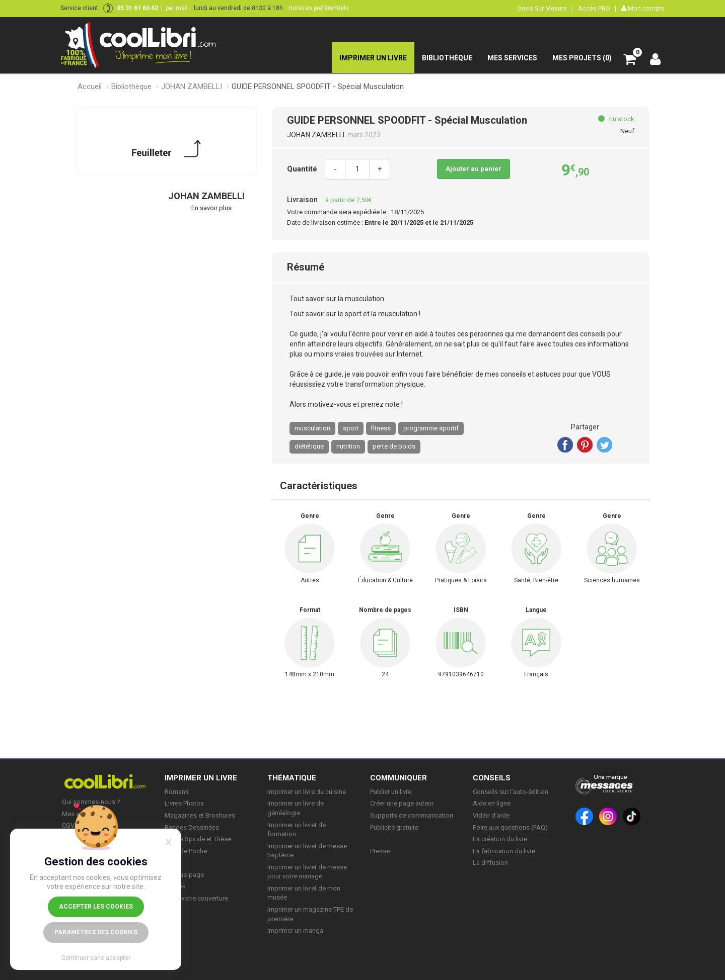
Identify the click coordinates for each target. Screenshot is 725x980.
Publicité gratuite (394, 827)
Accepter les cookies (96, 906)
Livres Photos (184, 803)
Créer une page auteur (401, 803)
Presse (380, 851)
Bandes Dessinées (192, 827)
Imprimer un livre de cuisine (306, 791)
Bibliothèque (131, 86)
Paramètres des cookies (95, 932)
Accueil (90, 86)
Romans (177, 791)
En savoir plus (211, 208)
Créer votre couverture (196, 898)
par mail (177, 8)
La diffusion (490, 862)
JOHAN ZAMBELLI (191, 86)
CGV (68, 825)
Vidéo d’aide (491, 815)
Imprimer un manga (295, 930)
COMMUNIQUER (398, 777)
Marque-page (184, 874)
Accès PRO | (597, 8)
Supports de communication (411, 815)
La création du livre (500, 839)
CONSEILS (492, 777)
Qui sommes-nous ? (91, 802)
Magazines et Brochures (200, 815)
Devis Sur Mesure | (545, 8)
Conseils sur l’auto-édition (510, 791)
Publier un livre (390, 791)
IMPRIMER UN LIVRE (201, 777)
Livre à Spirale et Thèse (198, 839)
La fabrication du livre (504, 851)
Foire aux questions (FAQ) (510, 827)
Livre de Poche (186, 851)
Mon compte (643, 8)
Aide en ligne (492, 803)
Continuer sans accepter (95, 957)
